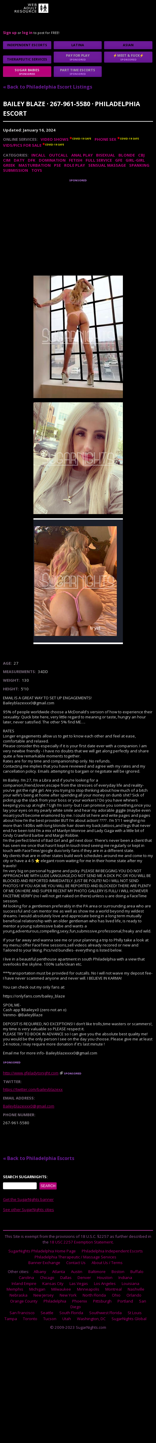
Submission (15, 170)
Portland (125, 1301)
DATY (19, 160)
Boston (118, 1271)
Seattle (47, 1312)
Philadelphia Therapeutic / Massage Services (75, 1257)
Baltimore (97, 1271)
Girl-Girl (135, 160)
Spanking (139, 165)
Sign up (10, 32)
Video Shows (55, 139)
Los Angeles (105, 1283)
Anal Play (82, 155)
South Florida (71, 1312)
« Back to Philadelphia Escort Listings (47, 86)
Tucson (49, 1318)
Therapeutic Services (27, 59)
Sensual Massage (107, 165)
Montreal (113, 1289)
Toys (36, 170)
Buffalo (136, 1271)
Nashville (136, 1289)
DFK (31, 160)
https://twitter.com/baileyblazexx (33, 1089)
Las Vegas (78, 1283)
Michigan (37, 1289)
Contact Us (76, 1262)
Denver (84, 1277)
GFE (118, 160)
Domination (52, 160)
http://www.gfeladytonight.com (30, 1073)
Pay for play (78, 57)
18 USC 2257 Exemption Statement (81, 1242)
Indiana (125, 1277)
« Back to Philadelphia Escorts (38, 1158)
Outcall (58, 155)
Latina (77, 45)
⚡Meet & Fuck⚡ (128, 57)
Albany (40, 1271)
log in (27, 32)
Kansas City (53, 1283)
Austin (76, 1271)
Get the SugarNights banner (28, 1199)
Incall (38, 155)
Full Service (99, 160)
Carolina (26, 1277)
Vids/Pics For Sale (22, 145)
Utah (66, 1318)
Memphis (15, 1289)
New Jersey (43, 1295)
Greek (9, 165)
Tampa (10, 1318)
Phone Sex (105, 139)
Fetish (75, 160)
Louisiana (130, 1283)
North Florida (94, 1295)
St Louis (135, 1312)
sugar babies (27, 72)
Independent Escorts (27, 45)
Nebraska (18, 1295)
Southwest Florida (105, 1312)
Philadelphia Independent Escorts (112, 1251)
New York (68, 1295)
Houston (104, 1277)
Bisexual (105, 155)
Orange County (24, 1301)
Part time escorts (78, 72)
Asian (128, 45)
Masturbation (34, 165)
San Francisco (22, 1312)
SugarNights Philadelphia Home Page (42, 1251)
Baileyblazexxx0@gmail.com (28, 1106)
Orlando (133, 1295)
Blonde (126, 155)
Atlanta (58, 1271)
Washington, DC (91, 1318)
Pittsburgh (102, 1301)
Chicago (47, 1277)
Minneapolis (88, 1289)
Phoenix (79, 1301)
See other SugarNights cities (28, 1209)
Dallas (66, 1277)
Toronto (30, 1318)
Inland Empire (24, 1283)
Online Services (20, 139)
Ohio (116, 1295)
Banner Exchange (44, 1262)
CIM (6, 160)
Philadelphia (55, 1301)
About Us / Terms (107, 1262)
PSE (57, 165)
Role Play (74, 165)
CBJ (141, 155)
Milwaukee (61, 1289)
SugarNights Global (129, 1318)
